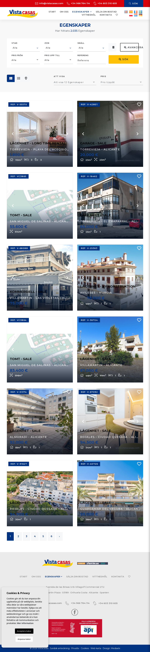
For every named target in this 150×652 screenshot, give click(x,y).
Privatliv (75, 648)
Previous (12, 133)
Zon (47, 43)
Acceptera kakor (24, 631)
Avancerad (131, 47)
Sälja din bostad (106, 11)
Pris (103, 76)
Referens (82, 55)
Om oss (64, 11)
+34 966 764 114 (78, 3)
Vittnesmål (89, 14)
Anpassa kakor (24, 639)
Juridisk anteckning (60, 648)
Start (52, 11)
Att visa (59, 76)
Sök (133, 3)
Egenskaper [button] (82, 11)
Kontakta (106, 14)
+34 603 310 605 (105, 3)
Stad (14, 43)
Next (67, 133)
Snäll (80, 43)
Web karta (96, 648)
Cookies (85, 648)
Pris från (17, 55)
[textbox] (26, 48)
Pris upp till (52, 55)
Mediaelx (115, 648)
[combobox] (25, 48)
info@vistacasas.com (49, 3)
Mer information (25, 623)
